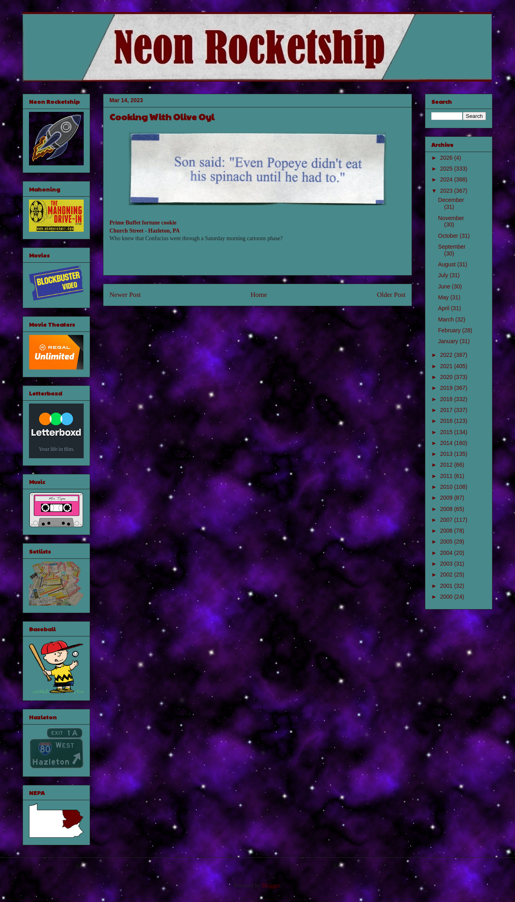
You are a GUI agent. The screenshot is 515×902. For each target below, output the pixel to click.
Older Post (391, 295)
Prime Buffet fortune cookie (143, 223)
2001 (447, 586)
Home (259, 295)
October (449, 236)
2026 (447, 157)
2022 (447, 355)
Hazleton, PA (163, 231)
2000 (447, 596)
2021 (447, 366)
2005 (447, 541)
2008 (447, 509)
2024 (447, 179)
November (451, 218)
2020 (447, 377)
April (444, 308)
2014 (447, 443)
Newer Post (125, 295)
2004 (447, 553)
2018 (447, 399)
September (452, 246)
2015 (447, 432)
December (451, 200)
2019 (447, 388)
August (447, 264)
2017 (447, 410)
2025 (447, 168)
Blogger (271, 886)
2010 (447, 487)
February (450, 330)
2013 (447, 454)
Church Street (126, 231)
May (444, 297)
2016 (447, 421)
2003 (447, 563)
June (445, 286)
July (444, 275)
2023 (447, 190)
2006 (447, 530)
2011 (447, 476)
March (446, 319)
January (449, 341)
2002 (447, 574)
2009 (447, 497)
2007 (447, 520)
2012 (447, 464)
